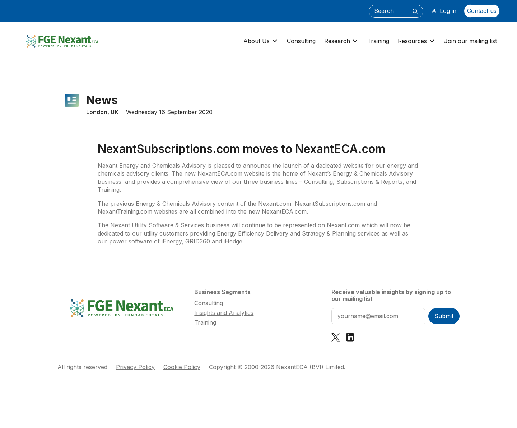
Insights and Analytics (223, 312)
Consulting (301, 41)
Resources (417, 41)
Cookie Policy (181, 367)
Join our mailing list (470, 41)
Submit (443, 316)
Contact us (482, 10)
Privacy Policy (135, 367)
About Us (260, 41)
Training (378, 41)
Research (341, 41)
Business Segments (222, 292)
